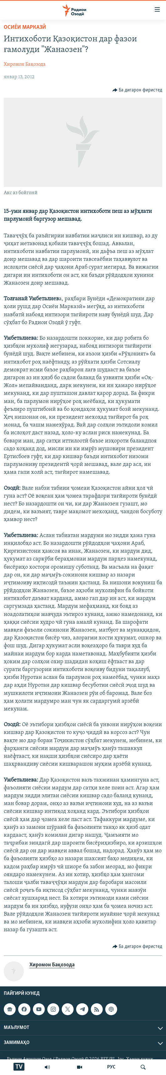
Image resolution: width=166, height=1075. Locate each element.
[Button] (137, 90)
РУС (111, 1067)
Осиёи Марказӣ (25, 27)
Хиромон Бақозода (25, 64)
